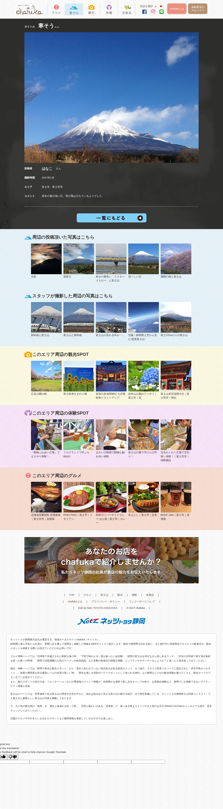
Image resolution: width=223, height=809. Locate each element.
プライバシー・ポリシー (105, 601)
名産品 (150, 594)
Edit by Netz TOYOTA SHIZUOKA (97, 607)
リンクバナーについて (142, 601)
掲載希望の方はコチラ (197, 9)
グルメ (87, 594)
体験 (134, 594)
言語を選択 (149, 6)
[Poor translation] (12, 757)
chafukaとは (177, 8)
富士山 (104, 594)
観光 (120, 594)
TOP (72, 594)
